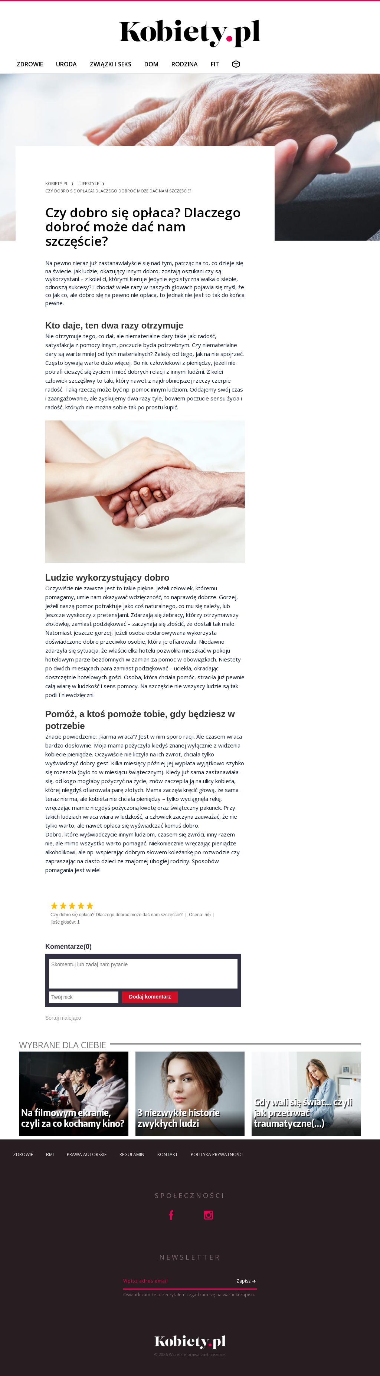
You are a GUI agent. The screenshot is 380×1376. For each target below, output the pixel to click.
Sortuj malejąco (63, 1018)
